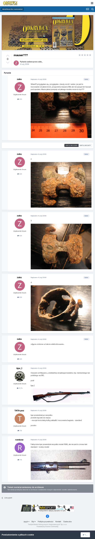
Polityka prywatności (45, 522)
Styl (34, 522)
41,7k (19, 388)
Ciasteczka (67, 522)
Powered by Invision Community (47, 526)
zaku (40, 62)
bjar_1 (19, 368)
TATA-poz (19, 410)
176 (20, 430)
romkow (19, 440)
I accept (86, 535)
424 (19, 99)
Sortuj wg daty (85, 145)
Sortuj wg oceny (71, 145)
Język (26, 522)
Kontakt (58, 522)
